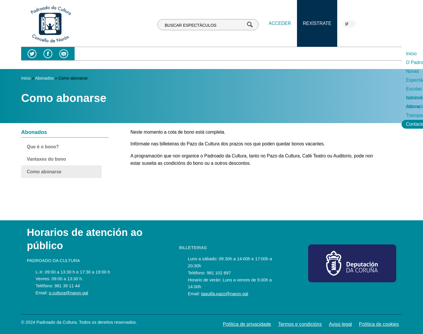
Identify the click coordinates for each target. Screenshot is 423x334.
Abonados (322, 53)
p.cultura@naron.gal (68, 293)
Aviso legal (340, 324)
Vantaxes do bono (46, 159)
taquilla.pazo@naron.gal (224, 293)
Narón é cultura (287, 53)
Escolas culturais (246, 53)
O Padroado (149, 53)
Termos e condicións (300, 324)
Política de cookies (379, 324)
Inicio (123, 53)
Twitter (32, 53)
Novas (177, 53)
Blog (64, 53)
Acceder (279, 23)
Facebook (48, 53)
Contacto (388, 53)
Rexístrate (317, 23)
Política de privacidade (247, 324)
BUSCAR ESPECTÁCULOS (190, 25)
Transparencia (355, 53)
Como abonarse (44, 171)
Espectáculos (206, 53)
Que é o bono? (43, 146)
